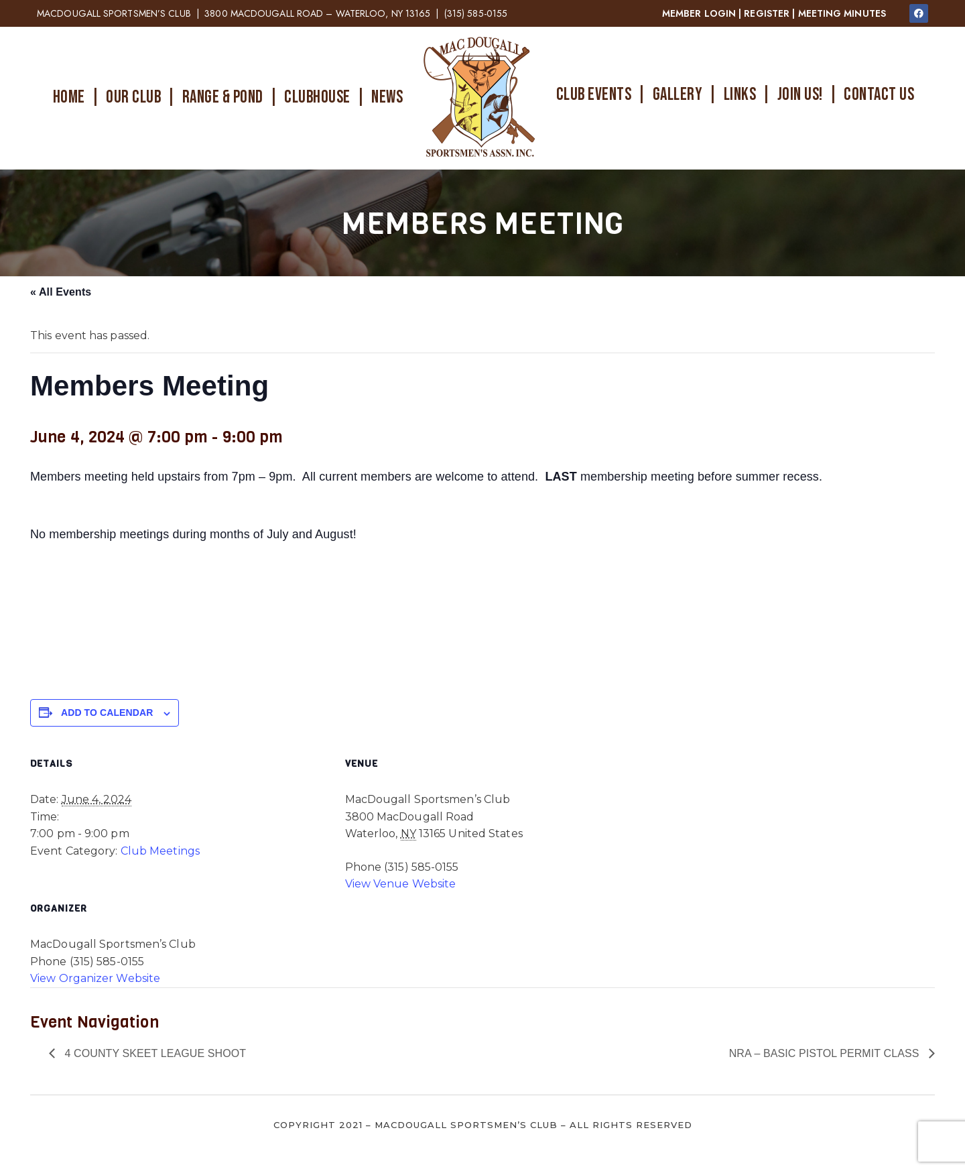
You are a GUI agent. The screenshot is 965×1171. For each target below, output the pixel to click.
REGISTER (766, 13)
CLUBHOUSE (317, 97)
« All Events (60, 292)
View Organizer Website (95, 978)
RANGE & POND (222, 97)
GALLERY (678, 94)
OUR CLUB (133, 97)
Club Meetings (160, 851)
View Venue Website (400, 883)
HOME (69, 97)
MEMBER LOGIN (699, 13)
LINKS (740, 94)
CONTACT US (879, 94)
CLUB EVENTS (594, 94)
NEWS (387, 97)
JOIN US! (800, 94)
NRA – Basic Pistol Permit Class (825, 1053)
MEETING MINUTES (842, 13)
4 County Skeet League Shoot (154, 1053)
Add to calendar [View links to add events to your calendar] (107, 712)
